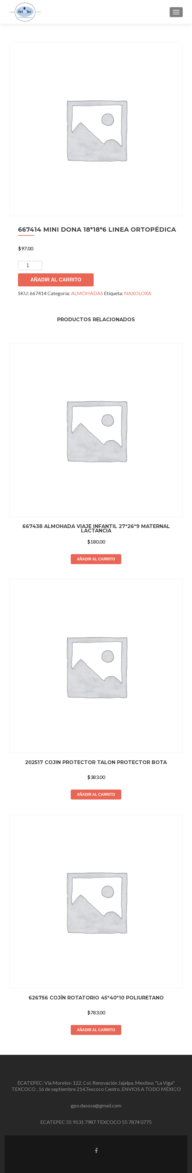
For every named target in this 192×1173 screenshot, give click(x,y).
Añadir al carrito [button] (96, 559)
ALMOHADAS (87, 293)
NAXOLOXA (137, 293)
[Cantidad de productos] (30, 265)
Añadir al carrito (55, 279)
